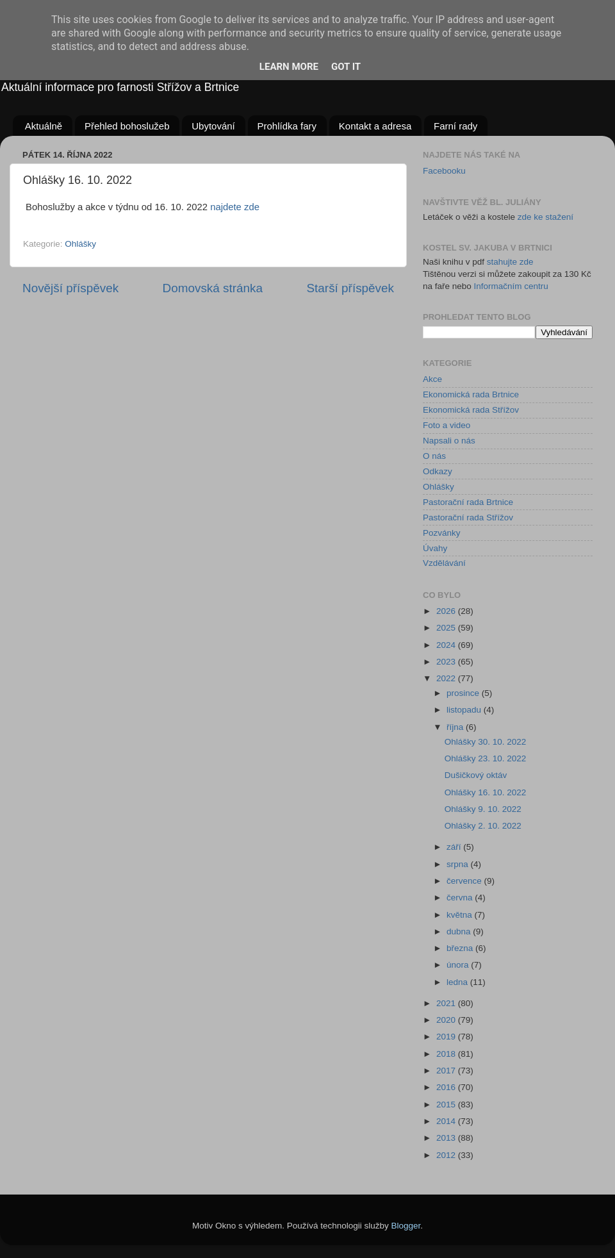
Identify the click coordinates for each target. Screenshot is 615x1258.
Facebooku (444, 171)
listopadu (465, 710)
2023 (447, 661)
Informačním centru (511, 286)
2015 (447, 1104)
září (455, 847)
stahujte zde (510, 262)
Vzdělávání (444, 563)
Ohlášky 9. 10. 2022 (483, 809)
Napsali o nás (449, 440)
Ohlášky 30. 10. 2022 (486, 742)
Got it (346, 66)
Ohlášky (80, 244)
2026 (447, 611)
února (459, 965)
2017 (447, 1070)
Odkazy (437, 471)
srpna (459, 864)
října (456, 727)
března (461, 948)
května (461, 915)
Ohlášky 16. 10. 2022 (486, 792)
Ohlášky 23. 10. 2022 (486, 758)
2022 (447, 678)
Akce (432, 379)
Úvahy (435, 548)
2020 (447, 1020)
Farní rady (455, 125)
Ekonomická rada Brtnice (471, 394)
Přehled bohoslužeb (127, 125)
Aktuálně (43, 125)
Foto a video (446, 425)
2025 (447, 628)
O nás (434, 456)
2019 (447, 1036)
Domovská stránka (213, 288)
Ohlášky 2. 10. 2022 (483, 826)
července (465, 881)
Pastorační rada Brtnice (468, 502)
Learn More (288, 66)
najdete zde (234, 207)
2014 (447, 1121)
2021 (447, 1003)
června (461, 897)
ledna (458, 982)
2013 (447, 1138)
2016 (447, 1087)
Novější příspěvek (70, 288)
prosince (464, 693)
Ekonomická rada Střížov (471, 410)
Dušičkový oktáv (476, 775)
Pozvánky (442, 533)
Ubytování (213, 125)
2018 (447, 1054)
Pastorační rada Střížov (468, 517)
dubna (460, 931)
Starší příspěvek (351, 288)
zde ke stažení (545, 217)
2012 (447, 1155)
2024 (447, 645)
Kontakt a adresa (375, 125)
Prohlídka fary (287, 125)
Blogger (406, 1225)
